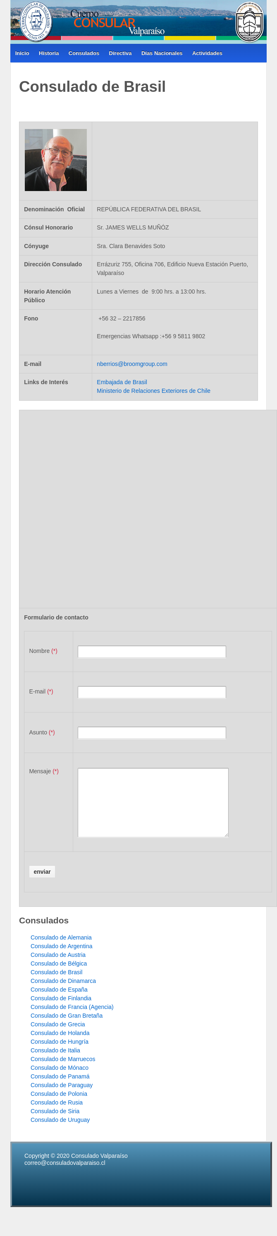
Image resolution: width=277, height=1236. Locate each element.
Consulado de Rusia (57, 1115)
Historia (49, 53)
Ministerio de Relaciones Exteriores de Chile (153, 390)
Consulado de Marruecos (63, 1071)
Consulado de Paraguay (62, 1097)
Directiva (120, 53)
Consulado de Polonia (59, 1106)
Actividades (207, 53)
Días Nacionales (162, 53)
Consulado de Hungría (59, 1054)
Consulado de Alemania (61, 950)
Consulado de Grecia (58, 1036)
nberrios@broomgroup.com (132, 364)
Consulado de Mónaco (59, 1080)
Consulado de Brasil (56, 984)
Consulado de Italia (55, 1062)
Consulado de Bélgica (59, 976)
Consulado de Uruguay (60, 1132)
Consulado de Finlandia (61, 1010)
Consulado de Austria (58, 967)
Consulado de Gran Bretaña (67, 1028)
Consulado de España (59, 1002)
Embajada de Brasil (122, 382)
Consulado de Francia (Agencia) (72, 1019)
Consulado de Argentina (61, 958)
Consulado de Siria (55, 1123)
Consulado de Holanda (60, 1045)
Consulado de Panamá (60, 1088)
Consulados (84, 53)
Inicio (22, 53)
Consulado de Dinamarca (63, 993)
